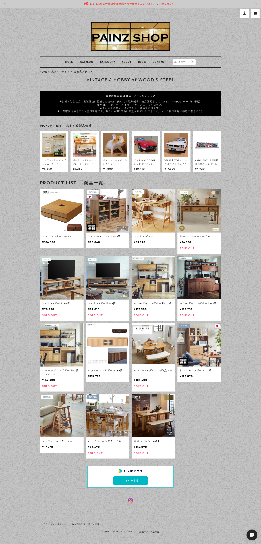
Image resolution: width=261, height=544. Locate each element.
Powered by (131, 537)
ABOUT (127, 62)
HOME (69, 62)
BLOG (142, 62)
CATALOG (86, 62)
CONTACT (159, 62)
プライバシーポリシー (54, 524)
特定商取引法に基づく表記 (86, 524)
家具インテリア (60, 71)
